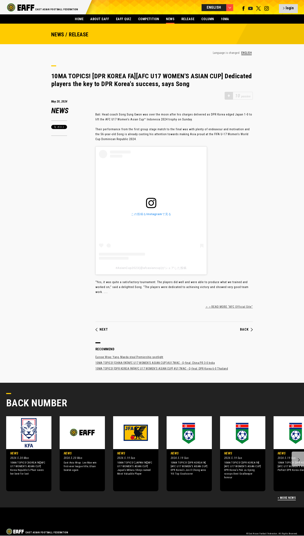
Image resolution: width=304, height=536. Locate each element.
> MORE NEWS (287, 497)
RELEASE (187, 19)
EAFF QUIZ (123, 19)
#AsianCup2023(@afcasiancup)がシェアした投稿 (151, 268)
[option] (25, 453)
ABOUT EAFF (99, 19)
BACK (246, 329)
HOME (79, 19)
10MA (225, 19)
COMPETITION (148, 19)
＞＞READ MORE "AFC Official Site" (229, 306)
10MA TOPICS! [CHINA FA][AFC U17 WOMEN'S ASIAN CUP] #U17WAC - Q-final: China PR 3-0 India (155, 362)
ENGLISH (246, 52)
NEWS (170, 19)
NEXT (101, 329)
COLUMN (207, 19)
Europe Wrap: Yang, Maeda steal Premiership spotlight (129, 357)
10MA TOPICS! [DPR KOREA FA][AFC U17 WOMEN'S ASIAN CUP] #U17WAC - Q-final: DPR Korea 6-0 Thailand (161, 368)
